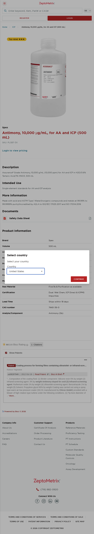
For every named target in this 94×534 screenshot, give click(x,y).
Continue (79, 279)
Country (11, 266)
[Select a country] (25, 271)
